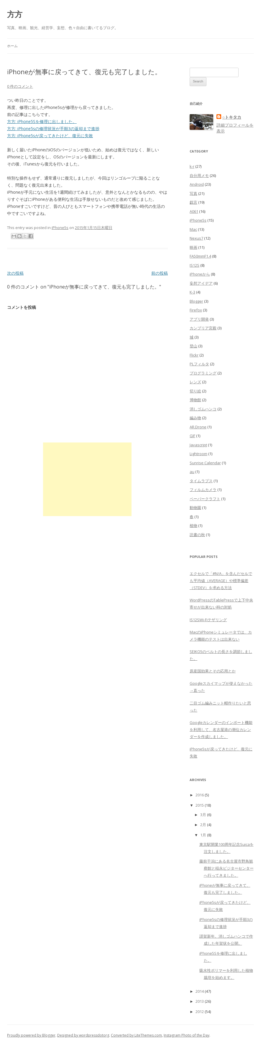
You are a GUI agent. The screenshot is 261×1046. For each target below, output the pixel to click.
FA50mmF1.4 (200, 256)
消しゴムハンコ (203, 409)
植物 (193, 525)
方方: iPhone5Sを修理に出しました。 (42, 121)
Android (197, 184)
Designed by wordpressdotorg (83, 1035)
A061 (194, 211)
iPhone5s (60, 227)
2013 (200, 1001)
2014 (200, 991)
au (192, 471)
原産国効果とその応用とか (213, 671)
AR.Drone (198, 427)
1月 (203, 835)
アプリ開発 (199, 319)
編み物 (195, 417)
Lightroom (198, 453)
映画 (193, 247)
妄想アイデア (201, 283)
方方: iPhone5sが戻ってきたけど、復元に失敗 (50, 135)
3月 (203, 814)
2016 (200, 795)
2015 (200, 805)
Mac (193, 229)
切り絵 (195, 391)
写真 (193, 193)
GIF (192, 435)
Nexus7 (196, 238)
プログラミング (203, 373)
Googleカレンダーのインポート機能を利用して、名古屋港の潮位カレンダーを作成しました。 (221, 729)
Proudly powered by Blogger (31, 1035)
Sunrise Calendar (205, 462)
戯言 (193, 202)
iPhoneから (200, 274)
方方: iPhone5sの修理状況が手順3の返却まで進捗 (53, 128)
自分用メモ (199, 175)
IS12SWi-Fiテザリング (208, 619)
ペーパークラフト (205, 498)
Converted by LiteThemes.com (136, 1035)
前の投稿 (159, 273)
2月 (203, 824)
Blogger (196, 301)
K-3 (192, 292)
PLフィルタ (199, 364)
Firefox (196, 310)
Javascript (198, 444)
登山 (193, 346)
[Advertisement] (87, 479)
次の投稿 (15, 273)
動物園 (195, 507)
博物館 (195, 399)
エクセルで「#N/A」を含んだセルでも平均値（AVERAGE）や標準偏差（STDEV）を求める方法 (221, 580)
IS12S (194, 265)
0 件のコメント (20, 86)
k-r (192, 166)
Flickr (194, 355)
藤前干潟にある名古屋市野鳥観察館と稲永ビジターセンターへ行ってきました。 (226, 868)
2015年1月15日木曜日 (93, 227)
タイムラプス (201, 480)
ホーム (12, 45)
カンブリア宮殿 (203, 328)
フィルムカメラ (203, 489)
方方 (14, 14)
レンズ (195, 381)
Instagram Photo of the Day (186, 1035)
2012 (200, 1011)
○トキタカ (231, 117)
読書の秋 (197, 534)
